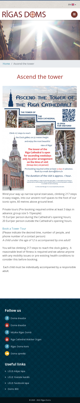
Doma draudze (15, 318)
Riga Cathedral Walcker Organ (23, 339)
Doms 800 (12, 388)
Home (6, 63)
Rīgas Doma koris (17, 346)
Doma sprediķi (15, 353)
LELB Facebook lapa (17, 383)
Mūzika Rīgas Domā (18, 332)
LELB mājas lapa (15, 371)
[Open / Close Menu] (74, 14)
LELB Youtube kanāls (17, 377)
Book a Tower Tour (14, 228)
